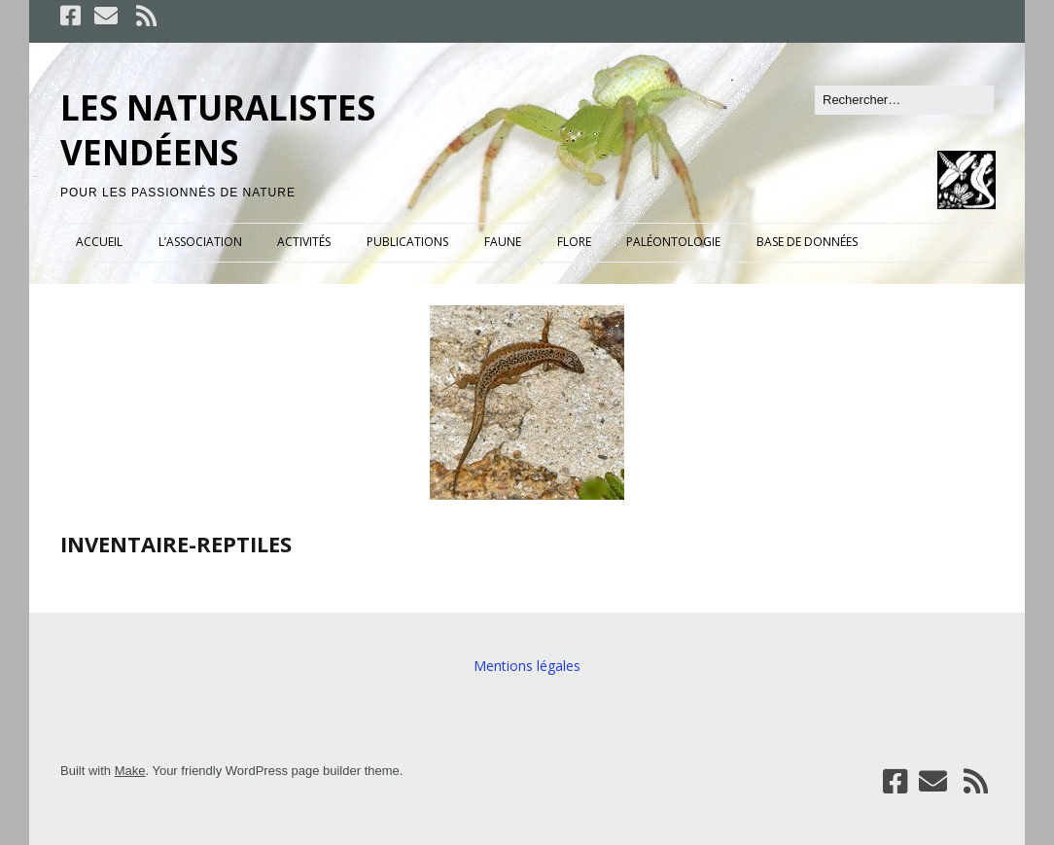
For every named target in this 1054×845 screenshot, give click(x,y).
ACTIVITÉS (304, 241)
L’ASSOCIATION (200, 241)
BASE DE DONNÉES (807, 241)
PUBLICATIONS (407, 241)
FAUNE (502, 241)
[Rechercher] (904, 100)
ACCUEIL (99, 241)
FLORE (574, 241)
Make (130, 770)
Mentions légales (527, 665)
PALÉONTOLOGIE (673, 241)
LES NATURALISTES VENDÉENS (217, 130)
